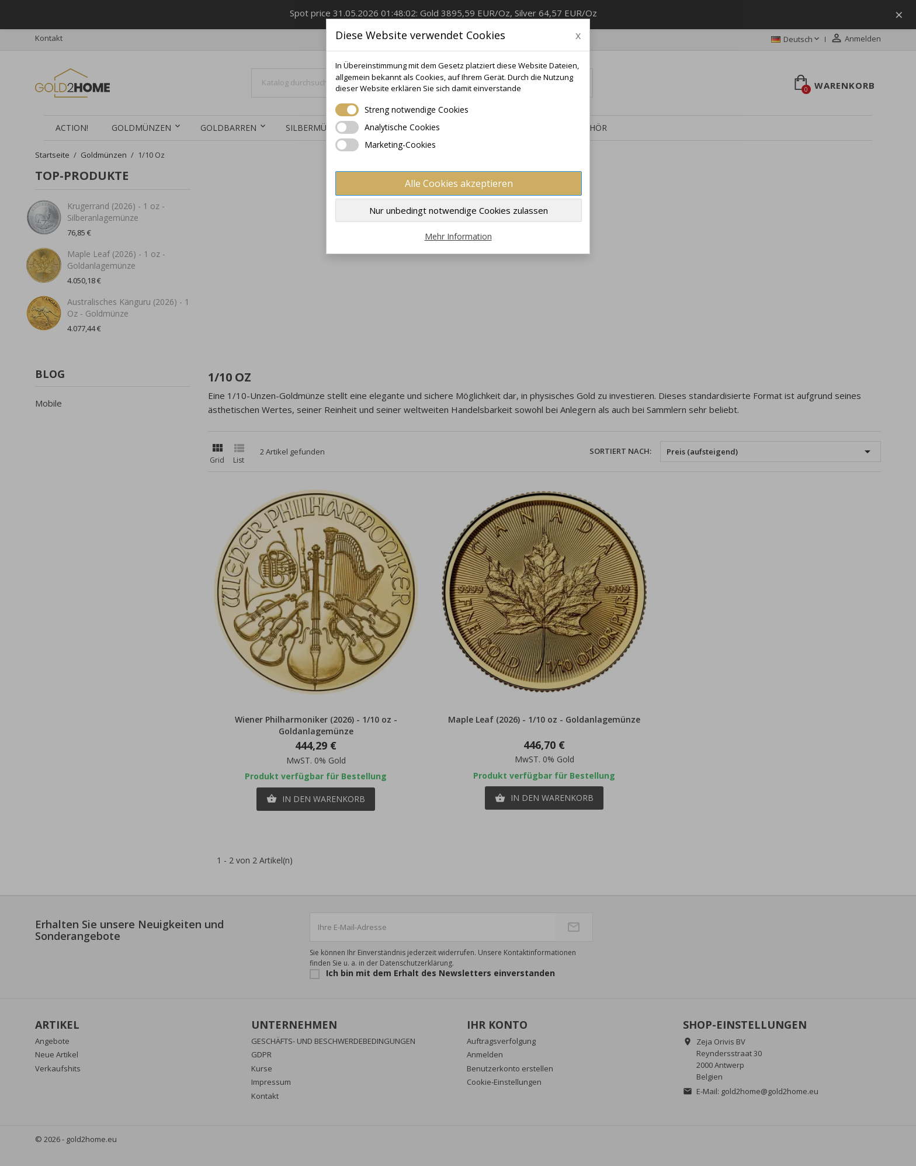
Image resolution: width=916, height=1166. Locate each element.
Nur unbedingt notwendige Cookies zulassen (458, 210)
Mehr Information (458, 236)
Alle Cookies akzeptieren (459, 183)
